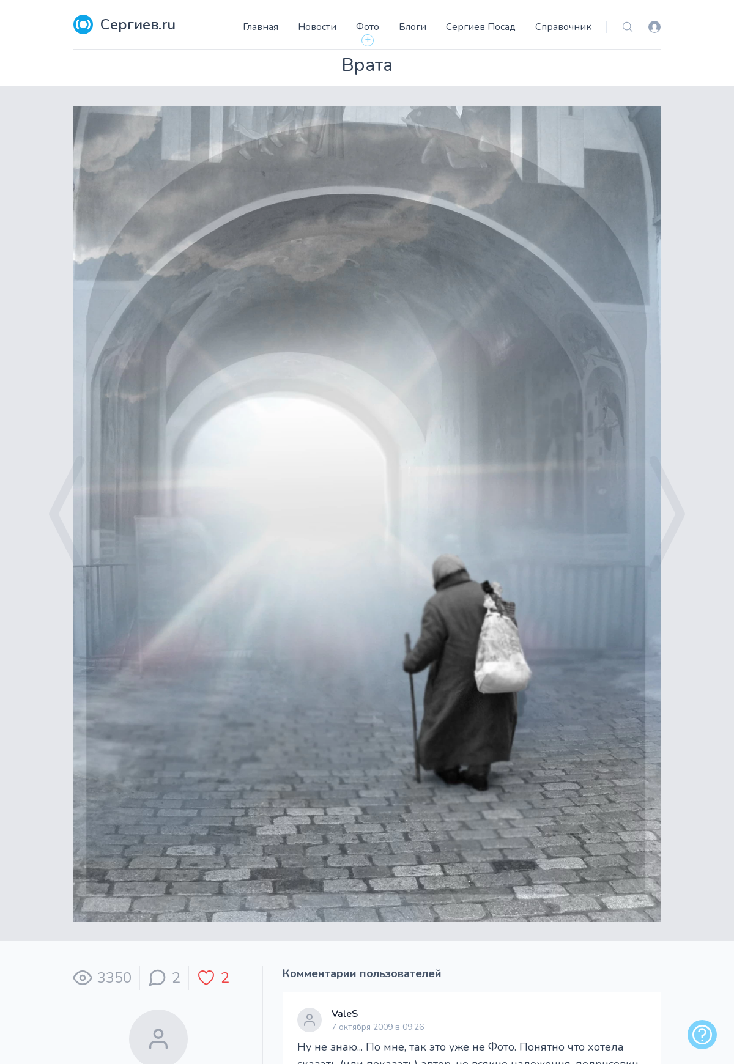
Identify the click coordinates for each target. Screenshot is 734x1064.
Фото (367, 27)
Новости (317, 27)
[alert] (702, 1034)
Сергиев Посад (481, 27)
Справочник (563, 27)
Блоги (412, 27)
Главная (260, 27)
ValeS (345, 1014)
